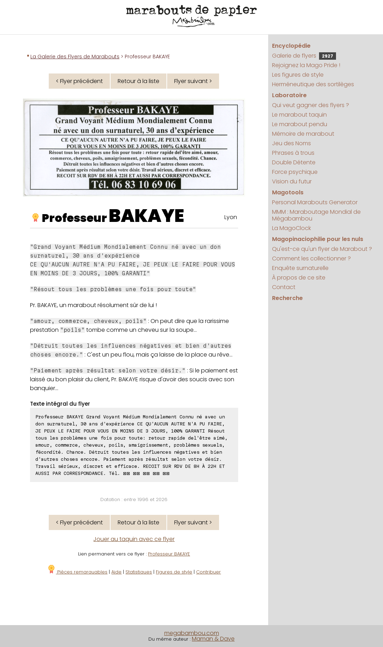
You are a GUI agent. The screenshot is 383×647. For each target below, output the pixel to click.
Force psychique (295, 172)
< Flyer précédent (79, 81)
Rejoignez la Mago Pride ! (306, 65)
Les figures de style (298, 75)
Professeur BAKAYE (169, 554)
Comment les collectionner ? (311, 258)
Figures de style (174, 572)
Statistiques (138, 572)
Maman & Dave (213, 639)
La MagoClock (291, 228)
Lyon (230, 217)
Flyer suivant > (193, 81)
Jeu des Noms (291, 143)
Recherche (287, 298)
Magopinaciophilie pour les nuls (317, 239)
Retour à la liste (138, 81)
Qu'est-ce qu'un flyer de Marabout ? (322, 249)
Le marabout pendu (299, 124)
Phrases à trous (293, 153)
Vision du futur (292, 181)
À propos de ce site (298, 277)
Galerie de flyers (304, 56)
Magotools (288, 192)
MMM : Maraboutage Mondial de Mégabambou (316, 215)
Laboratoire (289, 95)
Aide (116, 572)
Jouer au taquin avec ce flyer (134, 539)
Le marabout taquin (299, 115)
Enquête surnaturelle (300, 268)
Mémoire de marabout (303, 134)
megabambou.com (191, 633)
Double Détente (294, 162)
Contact (283, 287)
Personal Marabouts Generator (315, 202)
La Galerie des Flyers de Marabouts (74, 56)
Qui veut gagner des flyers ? (310, 105)
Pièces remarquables (77, 572)
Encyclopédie (291, 46)
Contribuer (208, 572)
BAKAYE (146, 216)
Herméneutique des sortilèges (313, 84)
